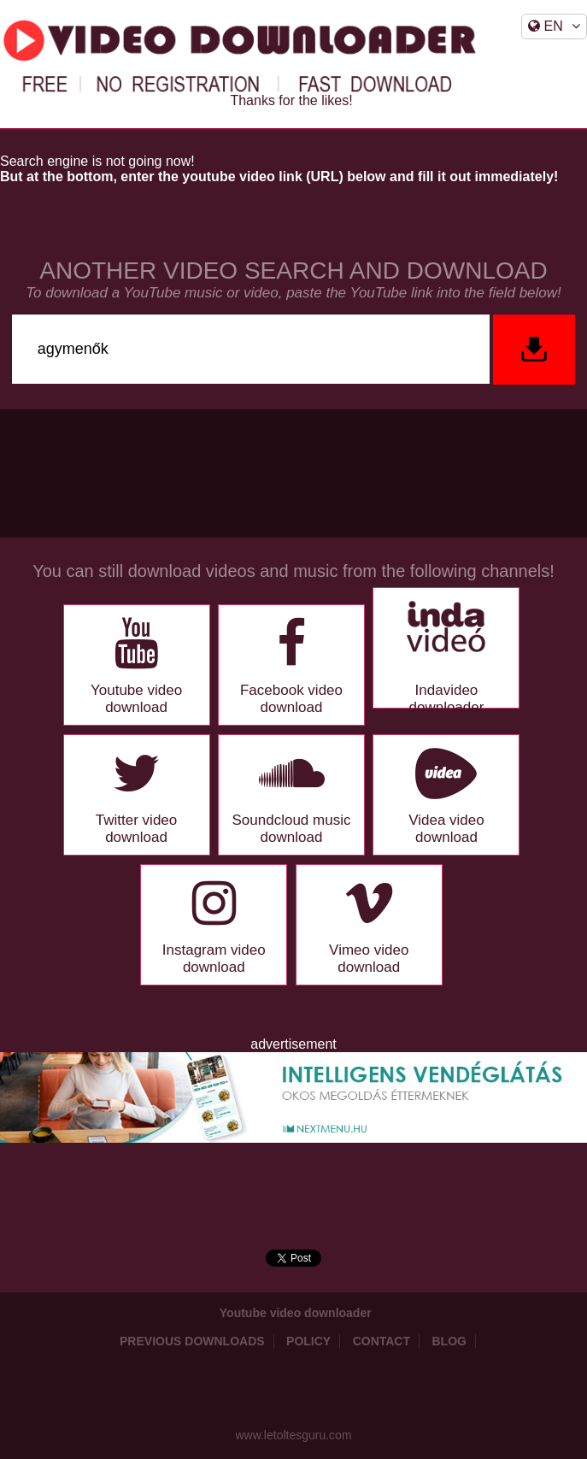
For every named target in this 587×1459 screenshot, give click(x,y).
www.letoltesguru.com (293, 1435)
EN (554, 26)
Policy (308, 1341)
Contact (381, 1341)
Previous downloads (192, 1341)
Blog (449, 1341)
